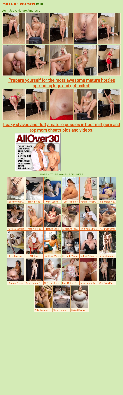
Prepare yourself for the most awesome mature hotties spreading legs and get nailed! (61, 82)
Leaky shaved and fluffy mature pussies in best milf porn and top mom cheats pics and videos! (61, 127)
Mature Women (22, 4)
